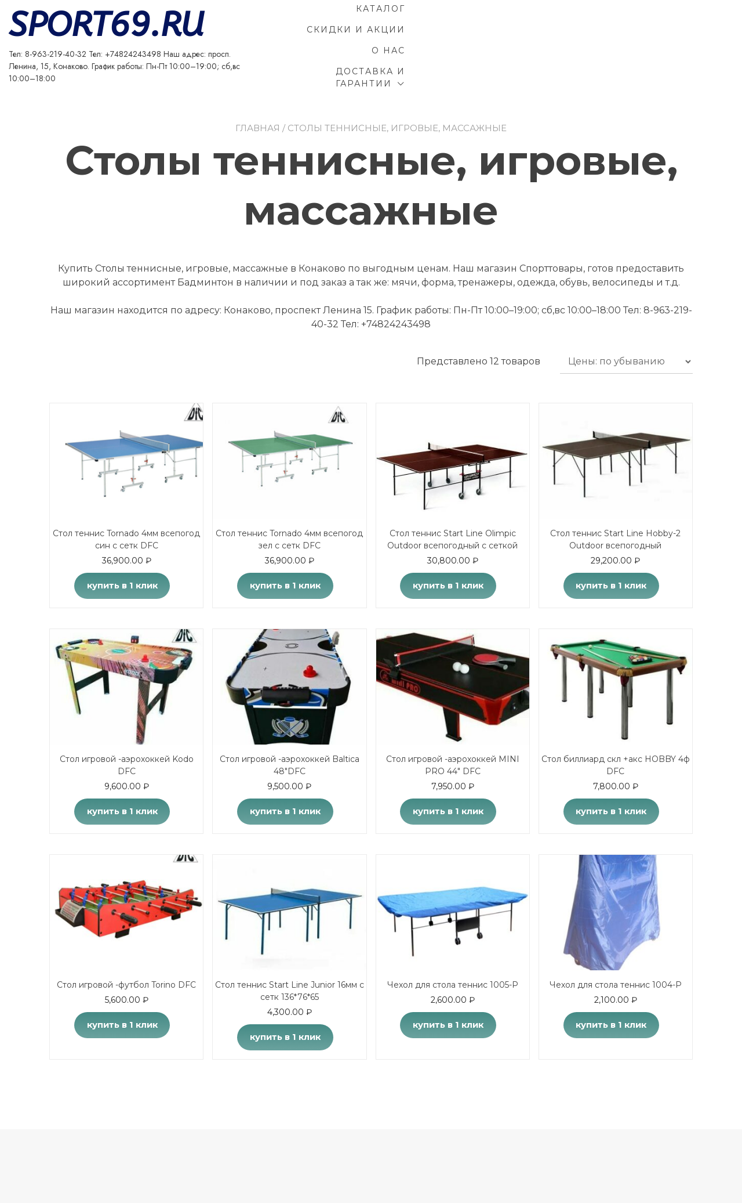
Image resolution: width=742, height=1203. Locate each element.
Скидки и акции (566, 25)
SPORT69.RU (149, 20)
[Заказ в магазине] (626, 339)
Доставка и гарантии (594, 46)
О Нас (655, 25)
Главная (257, 105)
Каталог (468, 25)
